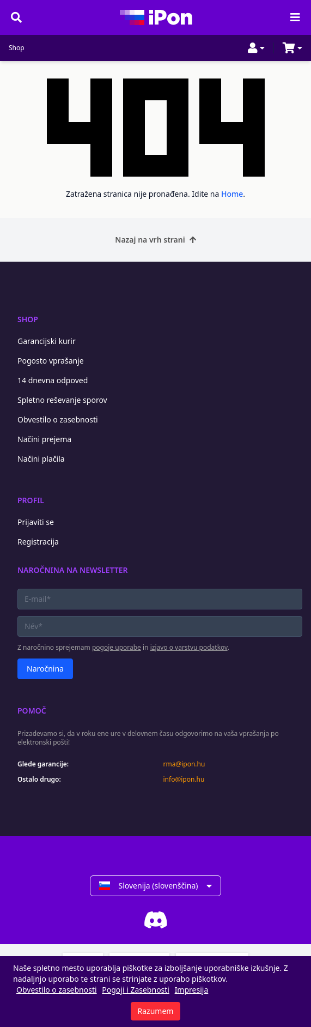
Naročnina (45, 668)
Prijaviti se (35, 522)
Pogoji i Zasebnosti (135, 989)
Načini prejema (44, 439)
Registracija (38, 541)
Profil (30, 500)
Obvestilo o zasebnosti (57, 419)
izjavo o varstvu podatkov (189, 647)
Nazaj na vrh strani (155, 239)
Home (232, 194)
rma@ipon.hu (184, 764)
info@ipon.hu (184, 779)
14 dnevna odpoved (52, 380)
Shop (17, 48)
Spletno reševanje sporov (62, 400)
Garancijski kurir (46, 341)
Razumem (156, 1011)
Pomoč (31, 710)
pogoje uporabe (116, 647)
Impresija (192, 989)
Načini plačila (41, 459)
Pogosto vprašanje (50, 360)
